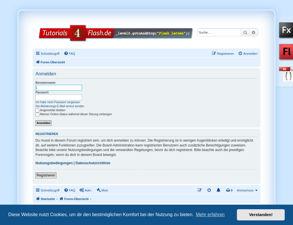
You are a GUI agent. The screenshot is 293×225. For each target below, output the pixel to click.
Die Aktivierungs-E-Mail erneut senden (59, 106)
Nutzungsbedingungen (54, 163)
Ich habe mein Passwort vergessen (57, 102)
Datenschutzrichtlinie (93, 163)
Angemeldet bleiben (50, 110)
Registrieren (46, 175)
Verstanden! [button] (261, 214)
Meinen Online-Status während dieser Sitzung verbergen (73, 114)
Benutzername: (45, 82)
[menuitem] (69, 53)
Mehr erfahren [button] (210, 214)
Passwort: (42, 92)
